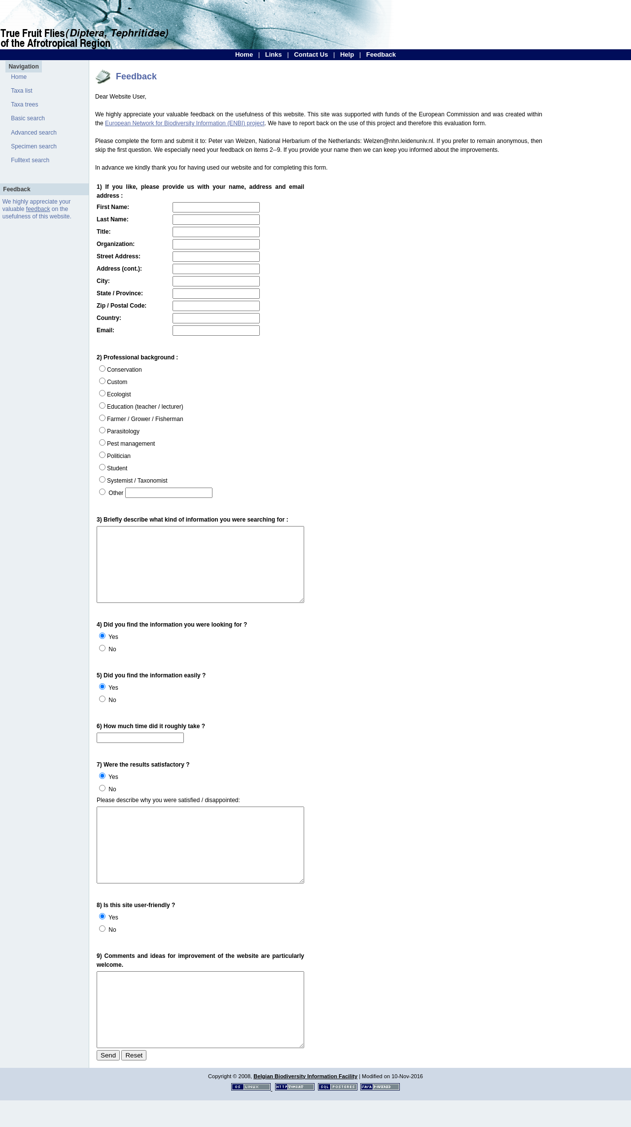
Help (347, 54)
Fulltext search (30, 160)
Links (273, 54)
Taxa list (21, 90)
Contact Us (311, 54)
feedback (38, 209)
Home (244, 54)
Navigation (23, 66)
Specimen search (34, 146)
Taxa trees (24, 104)
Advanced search (34, 132)
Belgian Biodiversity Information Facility (305, 1103)
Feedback (381, 54)
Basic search (28, 118)
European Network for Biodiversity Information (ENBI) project (184, 123)
